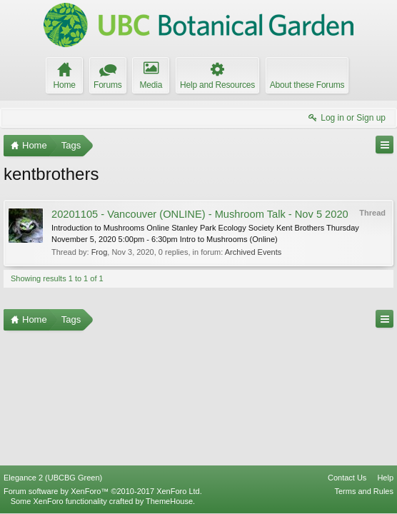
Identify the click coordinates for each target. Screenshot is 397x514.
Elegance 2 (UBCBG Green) (53, 477)
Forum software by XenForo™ (103, 491)
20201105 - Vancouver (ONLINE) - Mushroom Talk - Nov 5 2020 (199, 214)
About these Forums (307, 85)
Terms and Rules (363, 491)
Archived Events (253, 252)
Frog (99, 252)
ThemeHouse (169, 501)
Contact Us (347, 477)
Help (385, 477)
